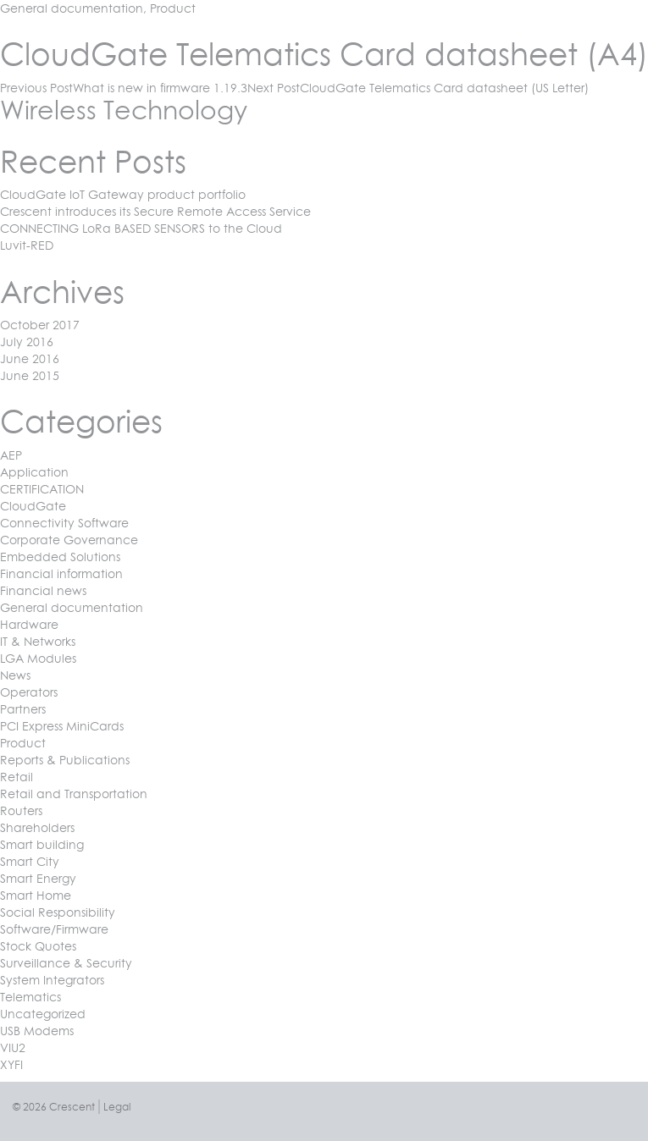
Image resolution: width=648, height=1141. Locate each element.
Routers (21, 810)
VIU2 (12, 1047)
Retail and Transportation (73, 793)
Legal (116, 1106)
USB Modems (37, 1030)
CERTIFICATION (42, 489)
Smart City (29, 861)
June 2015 (29, 375)
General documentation (71, 8)
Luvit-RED (26, 245)
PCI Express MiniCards (62, 726)
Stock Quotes (38, 946)
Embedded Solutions (60, 556)
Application (34, 472)
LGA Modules (38, 658)
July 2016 (26, 341)
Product (173, 8)
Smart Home (35, 895)
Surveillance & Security (66, 963)
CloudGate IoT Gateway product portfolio (123, 194)
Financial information (61, 573)
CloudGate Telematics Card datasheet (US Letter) (418, 87)
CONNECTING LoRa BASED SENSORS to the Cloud (141, 228)
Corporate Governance (69, 539)
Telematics (30, 996)
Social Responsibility (57, 912)
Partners (23, 709)
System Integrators (52, 980)
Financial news (43, 590)
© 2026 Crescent (54, 1106)
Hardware (29, 624)
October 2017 (40, 324)
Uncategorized (43, 1013)
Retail (16, 776)
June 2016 (29, 358)
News (15, 675)
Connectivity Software (64, 522)
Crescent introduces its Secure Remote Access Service (155, 211)
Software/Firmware (54, 929)
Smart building (42, 844)
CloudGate (33, 506)
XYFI (11, 1064)
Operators (29, 692)
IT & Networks (37, 641)
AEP (11, 455)
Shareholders (37, 827)
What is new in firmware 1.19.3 (123, 87)
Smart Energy (38, 878)
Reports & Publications (65, 759)
